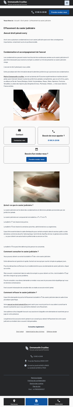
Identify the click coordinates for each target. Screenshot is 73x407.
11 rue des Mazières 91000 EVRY (38, 361)
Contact (36, 404)
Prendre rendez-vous (59, 12)
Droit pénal (24, 20)
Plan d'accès (14, 404)
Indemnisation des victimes (35, 331)
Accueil (16, 20)
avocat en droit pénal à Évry (18, 304)
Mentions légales (36, 378)
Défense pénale (52, 331)
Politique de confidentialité (36, 380)
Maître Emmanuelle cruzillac (14, 76)
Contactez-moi (19, 140)
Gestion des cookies (36, 383)
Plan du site (36, 386)
